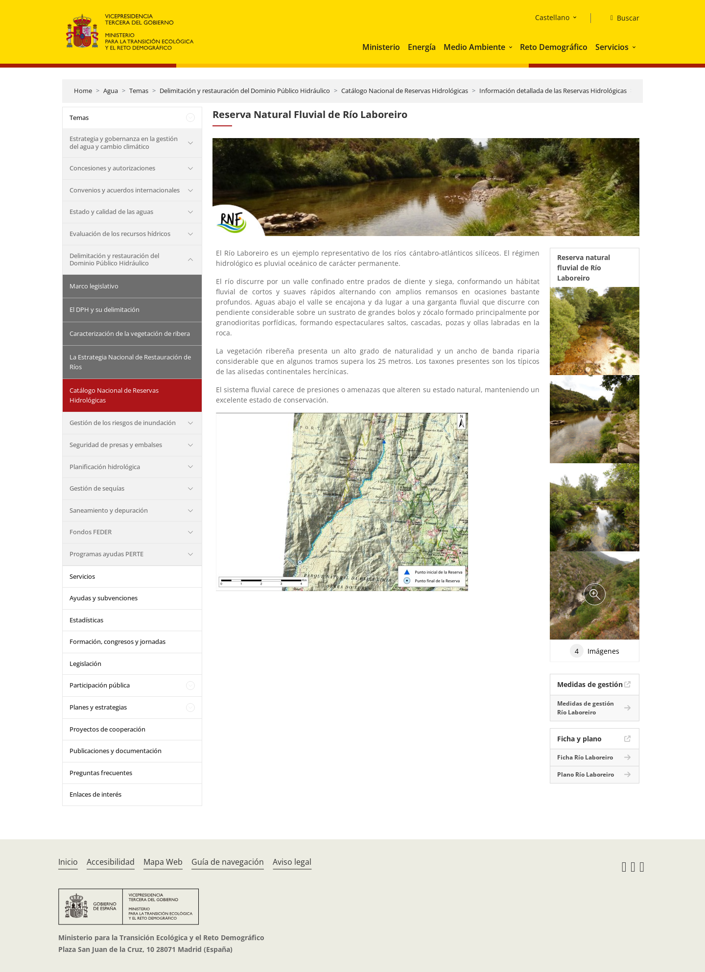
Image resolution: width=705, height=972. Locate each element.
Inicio (68, 861)
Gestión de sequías (97, 488)
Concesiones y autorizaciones (112, 168)
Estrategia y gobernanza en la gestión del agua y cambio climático (124, 142)
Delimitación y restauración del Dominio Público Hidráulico (245, 90)
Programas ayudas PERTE (106, 553)
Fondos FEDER (91, 531)
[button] (511, 47)
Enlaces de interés (95, 794)
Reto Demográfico (554, 47)
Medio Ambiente (474, 47)
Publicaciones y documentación (116, 750)
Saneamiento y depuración (109, 510)
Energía (422, 47)
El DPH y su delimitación (105, 309)
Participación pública (100, 685)
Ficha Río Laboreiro (585, 757)
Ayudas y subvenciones (104, 597)
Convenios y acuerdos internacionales (125, 190)
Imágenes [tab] (594, 651)
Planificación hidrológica (105, 466)
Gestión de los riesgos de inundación (123, 422)
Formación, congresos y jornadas (117, 641)
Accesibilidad (111, 861)
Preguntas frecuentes (101, 772)
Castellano (552, 17)
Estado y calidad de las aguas (111, 211)
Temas (138, 90)
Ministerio (381, 47)
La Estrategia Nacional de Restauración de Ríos (130, 362)
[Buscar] (621, 18)
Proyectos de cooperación (107, 729)
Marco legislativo (94, 286)
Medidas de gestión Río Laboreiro (585, 707)
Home (83, 90)
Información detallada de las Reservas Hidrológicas (553, 90)
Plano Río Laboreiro (585, 774)
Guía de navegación (227, 861)
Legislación (85, 663)
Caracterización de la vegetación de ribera (130, 333)
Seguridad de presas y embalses (116, 444)
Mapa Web (163, 861)
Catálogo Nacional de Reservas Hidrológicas (404, 90)
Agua (110, 90)
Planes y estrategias (98, 707)
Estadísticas (86, 620)
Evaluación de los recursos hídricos (120, 233)
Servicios (612, 47)
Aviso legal (292, 861)
